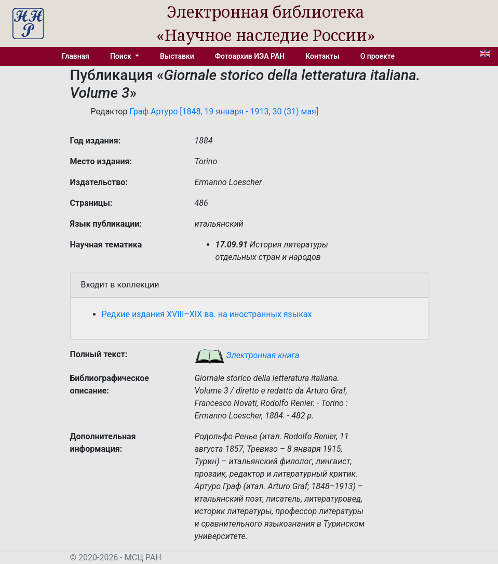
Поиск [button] (121, 56)
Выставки (177, 56)
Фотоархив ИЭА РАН (250, 56)
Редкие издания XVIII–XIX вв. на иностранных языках (207, 314)
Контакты (322, 56)
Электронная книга (247, 355)
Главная (75, 56)
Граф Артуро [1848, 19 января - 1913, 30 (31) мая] (223, 111)
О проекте (377, 56)
